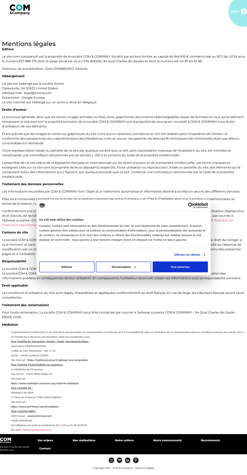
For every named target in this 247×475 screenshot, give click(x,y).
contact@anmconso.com (36, 430)
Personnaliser (124, 266)
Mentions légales (144, 467)
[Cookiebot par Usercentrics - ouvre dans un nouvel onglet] (191, 205)
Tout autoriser (180, 266)
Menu (235, 11)
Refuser (66, 266)
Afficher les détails (187, 254)
